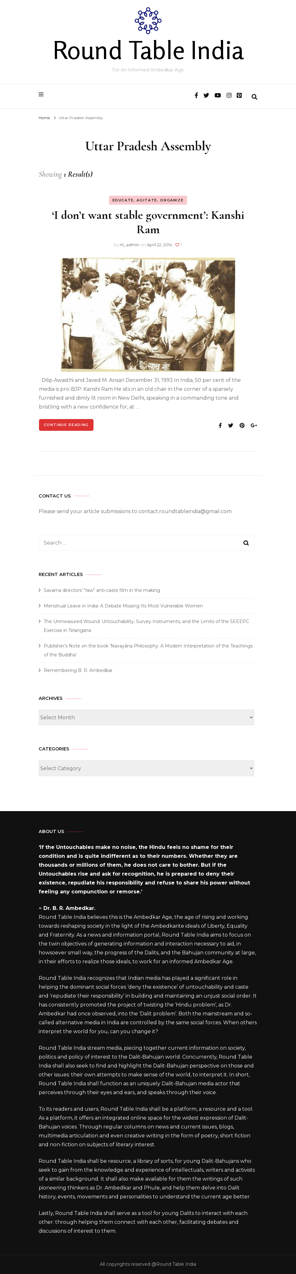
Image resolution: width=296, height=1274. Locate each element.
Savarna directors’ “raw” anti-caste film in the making (102, 590)
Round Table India (148, 50)
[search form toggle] (254, 97)
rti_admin (129, 244)
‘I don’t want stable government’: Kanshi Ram (148, 222)
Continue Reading (66, 425)
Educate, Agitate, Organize (148, 200)
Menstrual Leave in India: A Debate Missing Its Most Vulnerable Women (123, 606)
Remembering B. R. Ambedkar (78, 670)
